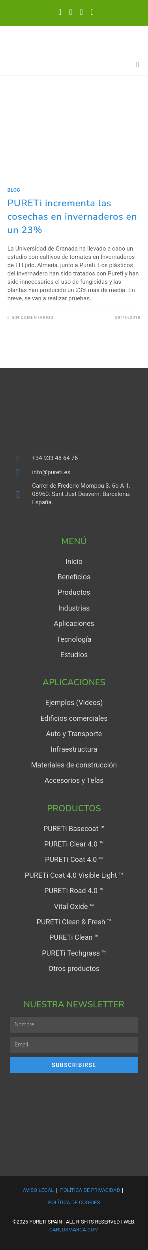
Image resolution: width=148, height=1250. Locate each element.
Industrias (74, 608)
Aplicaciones (74, 623)
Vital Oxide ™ (74, 906)
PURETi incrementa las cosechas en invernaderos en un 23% (72, 216)
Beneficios (74, 577)
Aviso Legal (38, 1190)
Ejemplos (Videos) (74, 702)
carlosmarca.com (74, 1230)
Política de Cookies (74, 1202)
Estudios (74, 654)
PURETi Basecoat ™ (74, 828)
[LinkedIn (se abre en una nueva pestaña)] (70, 12)
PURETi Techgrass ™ (74, 953)
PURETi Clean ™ (74, 937)
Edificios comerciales (73, 718)
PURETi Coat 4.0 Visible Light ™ (74, 875)
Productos (74, 592)
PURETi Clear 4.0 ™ (74, 844)
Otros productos (74, 968)
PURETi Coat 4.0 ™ (74, 859)
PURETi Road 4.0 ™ (74, 890)
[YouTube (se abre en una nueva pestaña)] (81, 12)
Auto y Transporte (74, 734)
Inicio (74, 561)
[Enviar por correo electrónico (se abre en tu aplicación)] (90, 12)
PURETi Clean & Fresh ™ (74, 922)
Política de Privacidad (90, 1190)
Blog (14, 190)
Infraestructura (74, 749)
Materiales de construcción (74, 765)
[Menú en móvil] (137, 64)
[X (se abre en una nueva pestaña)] (59, 12)
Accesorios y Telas (74, 780)
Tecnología (73, 639)
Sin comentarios (32, 317)
